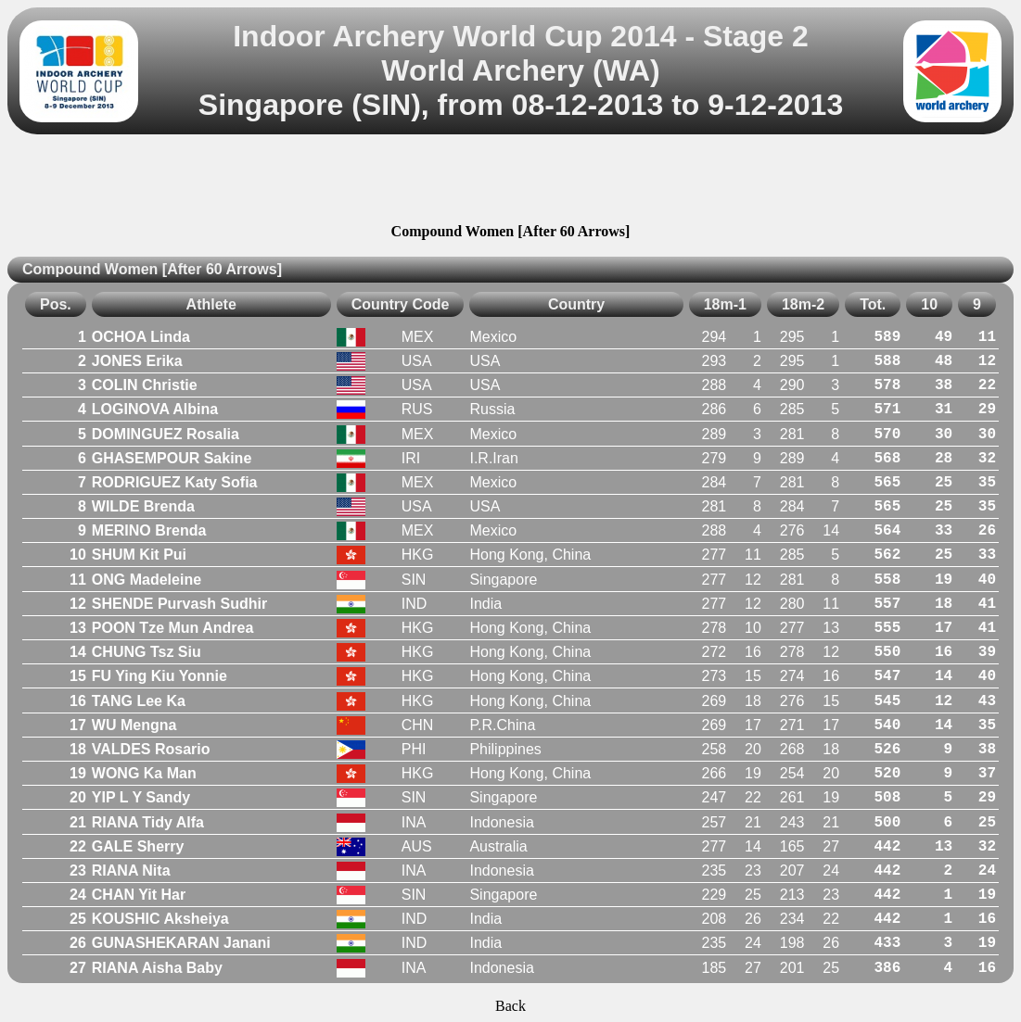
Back (510, 1006)
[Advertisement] (511, 181)
